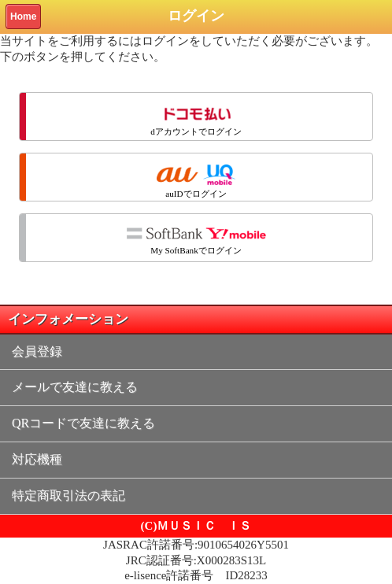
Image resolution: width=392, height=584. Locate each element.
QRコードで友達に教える (83, 423)
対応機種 (37, 459)
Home (23, 16)
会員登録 (37, 351)
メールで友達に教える (75, 387)
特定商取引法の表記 (68, 495)
